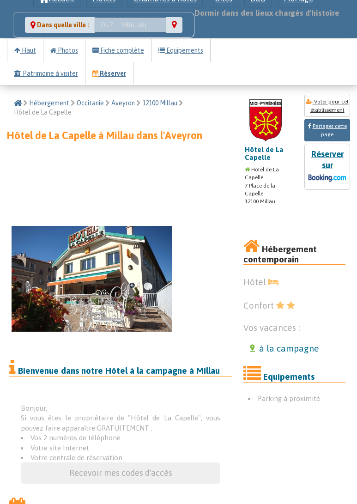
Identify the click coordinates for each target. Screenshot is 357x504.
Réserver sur (327, 167)
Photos (64, 50)
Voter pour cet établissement (327, 105)
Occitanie (90, 103)
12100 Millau (159, 103)
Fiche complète (118, 50)
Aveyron (123, 103)
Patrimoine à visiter (46, 73)
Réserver (109, 73)
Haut (25, 50)
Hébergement (49, 103)
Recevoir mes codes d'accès (120, 473)
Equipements (180, 50)
